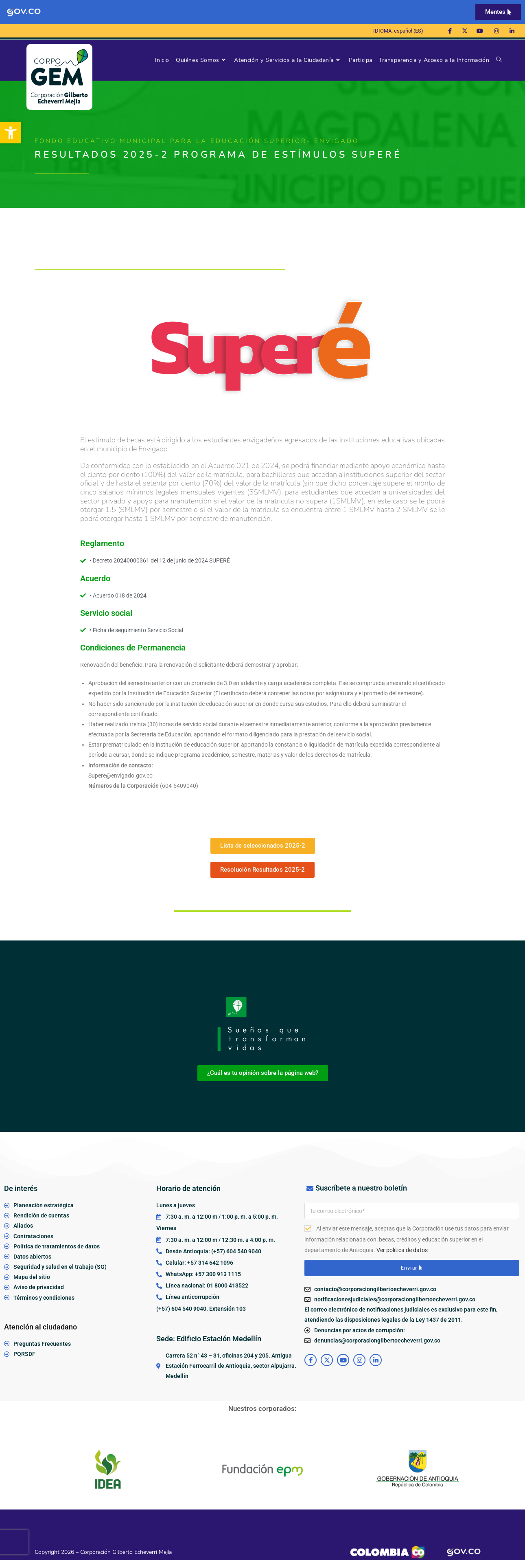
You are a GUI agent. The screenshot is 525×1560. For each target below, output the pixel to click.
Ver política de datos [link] (402, 1250)
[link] (10, 132)
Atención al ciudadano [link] (40, 1327)
